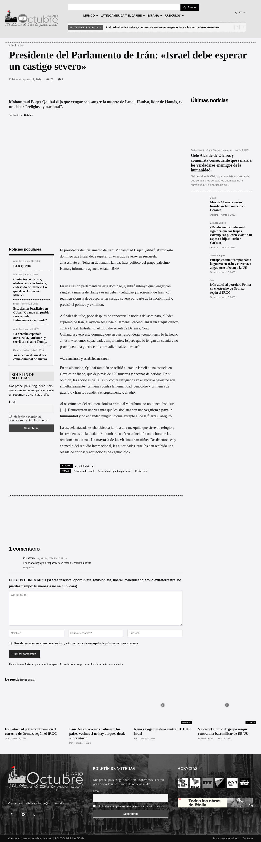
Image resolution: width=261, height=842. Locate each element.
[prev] (237, 27)
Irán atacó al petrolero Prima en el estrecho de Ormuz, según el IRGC (230, 288)
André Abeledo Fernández (220, 150)
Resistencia (141, 470)
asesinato (70, 262)
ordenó (137, 322)
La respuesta (22, 265)
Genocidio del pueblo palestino (114, 470)
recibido (161, 445)
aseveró (78, 334)
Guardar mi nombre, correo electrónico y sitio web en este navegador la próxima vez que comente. (76, 643)
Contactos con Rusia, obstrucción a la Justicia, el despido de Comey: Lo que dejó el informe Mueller (30, 287)
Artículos (17, 261)
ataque (132, 367)
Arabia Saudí (197, 150)
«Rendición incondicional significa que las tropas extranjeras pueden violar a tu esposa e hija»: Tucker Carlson (231, 235)
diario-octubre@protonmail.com (47, 803)
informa (78, 268)
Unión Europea (217, 255)
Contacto (248, 838)
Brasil (16, 303)
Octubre (28, 114)
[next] (243, 27)
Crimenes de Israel (84, 470)
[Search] (189, 7)
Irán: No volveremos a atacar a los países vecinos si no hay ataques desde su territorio (98, 733)
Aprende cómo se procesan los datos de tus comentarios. (92, 664)
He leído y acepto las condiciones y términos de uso (29, 418)
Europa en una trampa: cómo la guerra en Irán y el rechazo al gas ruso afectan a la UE (230, 263)
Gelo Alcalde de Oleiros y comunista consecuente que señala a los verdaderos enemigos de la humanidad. (221, 162)
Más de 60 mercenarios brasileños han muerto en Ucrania (227, 206)
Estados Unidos (21, 350)
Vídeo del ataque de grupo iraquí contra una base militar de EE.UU (224, 731)
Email (12, 401)
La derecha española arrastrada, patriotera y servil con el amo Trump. (30, 337)
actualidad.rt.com (84, 465)
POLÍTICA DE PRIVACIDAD (69, 838)
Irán (11, 45)
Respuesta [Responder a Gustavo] (28, 567)
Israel (21, 45)
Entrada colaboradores (226, 838)
